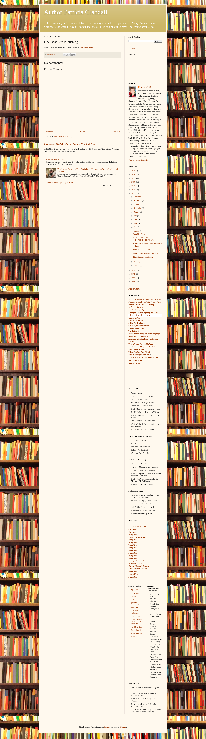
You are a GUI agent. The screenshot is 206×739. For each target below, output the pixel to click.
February (137, 262)
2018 (133, 174)
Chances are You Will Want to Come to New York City (69, 144)
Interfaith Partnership (135, 612)
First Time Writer (135, 321)
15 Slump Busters (135, 307)
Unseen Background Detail (139, 355)
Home (82, 132)
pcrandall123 (146, 87)
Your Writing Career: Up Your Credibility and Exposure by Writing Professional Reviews (143, 346)
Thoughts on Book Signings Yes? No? (143, 313)
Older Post (116, 132)
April (136, 227)
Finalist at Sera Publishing (143, 257)
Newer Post (49, 132)
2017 (133, 178)
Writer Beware (136, 633)
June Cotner (135, 616)
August (136, 212)
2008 (133, 282)
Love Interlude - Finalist (142, 250)
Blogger (123, 727)
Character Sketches (139, 315)
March (136, 231)
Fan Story (134, 607)
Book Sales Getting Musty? (139, 336)
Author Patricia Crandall (75, 12)
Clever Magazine (134, 598)
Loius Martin (134, 574)
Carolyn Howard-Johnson (138, 561)
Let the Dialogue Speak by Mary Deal (60, 183)
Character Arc (134, 318)
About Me (135, 590)
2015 (133, 186)
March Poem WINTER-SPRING (145, 253)
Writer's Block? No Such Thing (141, 305)
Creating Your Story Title (55, 159)
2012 (133, 270)
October (137, 204)
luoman (107, 727)
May (135, 223)
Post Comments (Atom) (63, 136)
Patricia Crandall (135, 564)
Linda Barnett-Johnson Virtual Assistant (137, 621)
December (138, 197)
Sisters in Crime (137, 630)
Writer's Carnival (134, 638)
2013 (133, 193)
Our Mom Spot (136, 627)
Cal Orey (132, 529)
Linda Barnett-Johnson (137, 527)
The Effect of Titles (136, 329)
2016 (133, 182)
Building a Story (135, 363)
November (138, 201)
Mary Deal (132, 540)
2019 (133, 171)
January (137, 265)
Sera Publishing (86, 48)
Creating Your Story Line (138, 326)
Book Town (135, 593)
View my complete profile (138, 160)
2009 (133, 278)
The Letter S (133, 331)
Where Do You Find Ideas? (139, 352)
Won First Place (139, 234)
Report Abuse (134, 289)
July (135, 216)
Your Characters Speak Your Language (144, 334)
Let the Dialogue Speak (137, 310)
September (138, 208)
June (135, 220)
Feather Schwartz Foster (138, 537)
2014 (133, 190)
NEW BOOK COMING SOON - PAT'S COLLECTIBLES (145, 239)
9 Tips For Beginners (136, 323)
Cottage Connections (135, 603)
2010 (133, 274)
